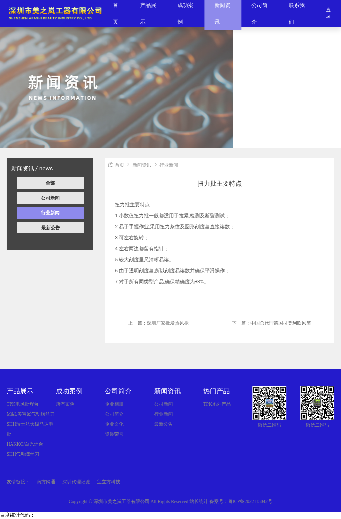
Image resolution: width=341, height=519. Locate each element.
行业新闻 (50, 212)
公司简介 (118, 391)
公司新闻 (50, 198)
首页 (119, 165)
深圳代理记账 (76, 481)
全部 (50, 183)
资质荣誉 (114, 434)
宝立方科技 (108, 481)
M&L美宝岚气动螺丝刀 (31, 414)
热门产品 (216, 391)
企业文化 (114, 424)
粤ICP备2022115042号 (250, 501)
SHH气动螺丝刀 (23, 454)
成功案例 (69, 391)
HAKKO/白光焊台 (25, 444)
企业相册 (114, 404)
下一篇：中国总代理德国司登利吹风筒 (271, 323)
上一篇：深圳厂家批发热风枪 (158, 323)
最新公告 (50, 227)
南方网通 (46, 481)
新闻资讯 (142, 165)
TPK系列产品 (216, 404)
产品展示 (20, 391)
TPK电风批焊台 (23, 404)
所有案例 (65, 404)
